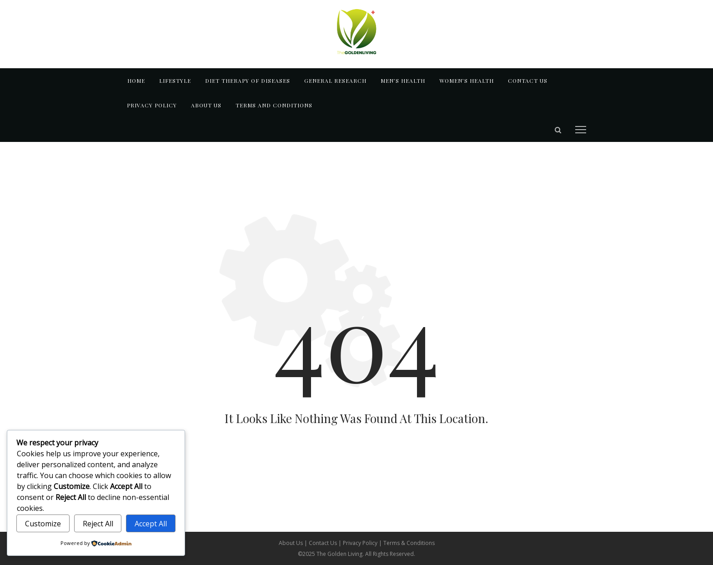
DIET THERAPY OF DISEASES (247, 80)
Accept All (151, 524)
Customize (43, 524)
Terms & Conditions (409, 543)
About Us (291, 543)
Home (136, 80)
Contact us (527, 80)
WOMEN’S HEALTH (466, 80)
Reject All (98, 524)
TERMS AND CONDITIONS (274, 105)
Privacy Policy (152, 105)
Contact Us (323, 543)
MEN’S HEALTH (403, 80)
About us (206, 105)
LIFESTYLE (175, 80)
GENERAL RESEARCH (335, 80)
